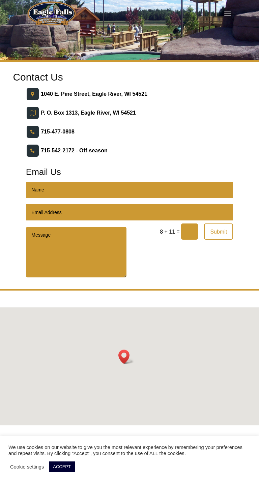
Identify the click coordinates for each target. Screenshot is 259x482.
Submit (218, 232)
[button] (126, 357)
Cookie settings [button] (27, 467)
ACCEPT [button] (62, 466)
